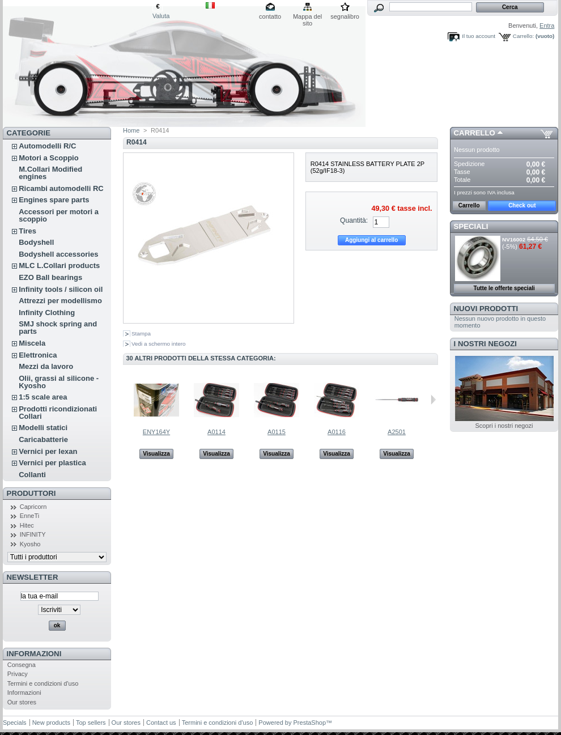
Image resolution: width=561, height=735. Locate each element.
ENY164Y (156, 431)
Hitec (27, 525)
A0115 (276, 431)
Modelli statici (43, 427)
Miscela (32, 343)
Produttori (31, 493)
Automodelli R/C (47, 146)
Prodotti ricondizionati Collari (58, 412)
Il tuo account (478, 36)
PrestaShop (310, 722)
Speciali (471, 226)
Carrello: (523, 36)
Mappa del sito (307, 17)
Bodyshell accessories (58, 254)
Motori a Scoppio (48, 158)
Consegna (21, 664)
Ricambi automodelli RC (61, 188)
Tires (27, 231)
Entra (546, 25)
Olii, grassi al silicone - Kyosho (59, 382)
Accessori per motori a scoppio (59, 215)
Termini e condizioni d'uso (43, 683)
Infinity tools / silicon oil (61, 289)
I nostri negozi (485, 343)
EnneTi (29, 515)
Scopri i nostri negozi (504, 425)
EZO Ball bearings (50, 277)
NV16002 (513, 239)
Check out (522, 205)
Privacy (17, 673)
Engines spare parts (54, 200)
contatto (270, 16)
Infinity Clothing (47, 312)
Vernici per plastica (52, 462)
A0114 (216, 431)
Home (131, 130)
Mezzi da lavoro (46, 366)
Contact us (161, 722)
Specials (15, 722)
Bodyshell (36, 242)
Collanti (32, 474)
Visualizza (156, 454)
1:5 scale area (43, 397)
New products (51, 722)
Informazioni (34, 653)
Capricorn (33, 506)
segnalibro (344, 16)
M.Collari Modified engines (50, 173)
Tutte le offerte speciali (504, 288)
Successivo (433, 399)
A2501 (397, 431)
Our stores (21, 702)
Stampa (141, 333)
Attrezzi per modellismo (60, 300)
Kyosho (30, 544)
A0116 (337, 431)
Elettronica (38, 355)
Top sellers (91, 722)
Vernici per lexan (48, 451)
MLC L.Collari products (59, 265)
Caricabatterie (43, 439)
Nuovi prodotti (486, 308)
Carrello (474, 133)
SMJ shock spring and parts (58, 327)
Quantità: (354, 220)
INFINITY (33, 534)
